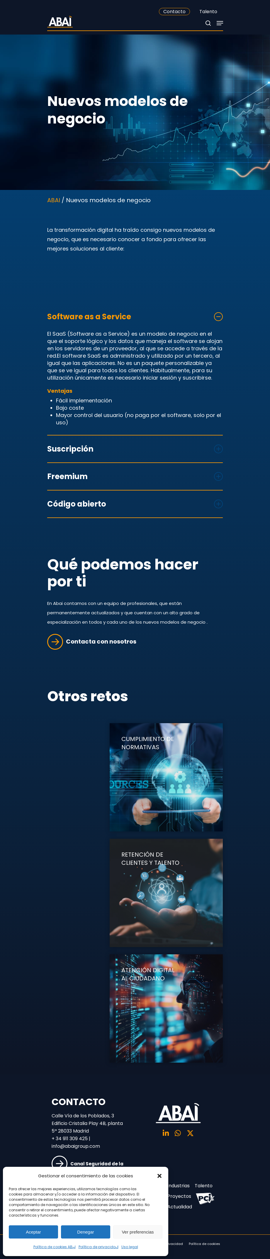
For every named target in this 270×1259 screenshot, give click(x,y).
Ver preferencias (138, 1231)
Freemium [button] (135, 476)
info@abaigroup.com (76, 1146)
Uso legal (129, 1246)
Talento (208, 11)
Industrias (178, 1185)
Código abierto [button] (135, 504)
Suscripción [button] (135, 449)
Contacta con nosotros (91, 641)
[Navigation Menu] (220, 23)
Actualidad (178, 1206)
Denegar (85, 1231)
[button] (159, 1176)
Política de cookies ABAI (54, 1246)
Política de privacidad (98, 1246)
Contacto (174, 11)
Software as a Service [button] (135, 316)
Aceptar (33, 1231)
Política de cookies (204, 1243)
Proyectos (178, 1196)
